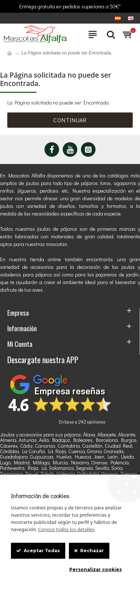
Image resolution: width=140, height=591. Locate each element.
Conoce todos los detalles (66, 530)
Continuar (70, 120)
